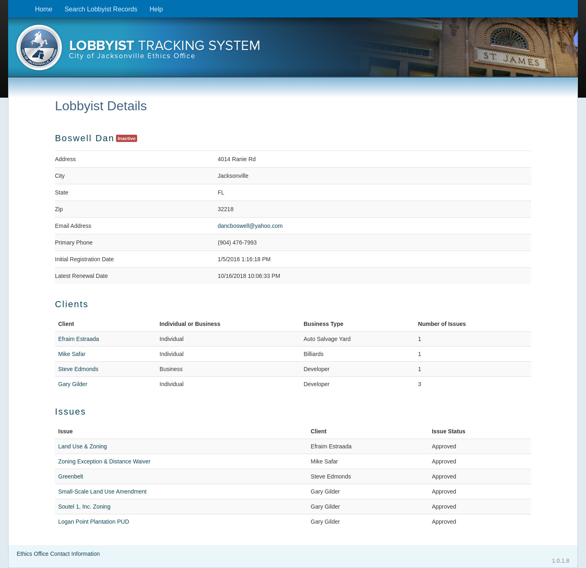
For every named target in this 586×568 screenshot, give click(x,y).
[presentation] (293, 50)
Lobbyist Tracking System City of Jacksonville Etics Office (293, 50)
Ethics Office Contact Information (58, 554)
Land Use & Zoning (82, 446)
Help (156, 9)
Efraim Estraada (78, 339)
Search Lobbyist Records (101, 9)
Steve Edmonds (78, 369)
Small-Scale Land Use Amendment (102, 491)
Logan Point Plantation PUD (93, 521)
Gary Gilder (72, 384)
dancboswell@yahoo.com (250, 226)
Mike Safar (71, 354)
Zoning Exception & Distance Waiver (104, 461)
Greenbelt (70, 476)
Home (43, 9)
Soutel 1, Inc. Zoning (84, 506)
